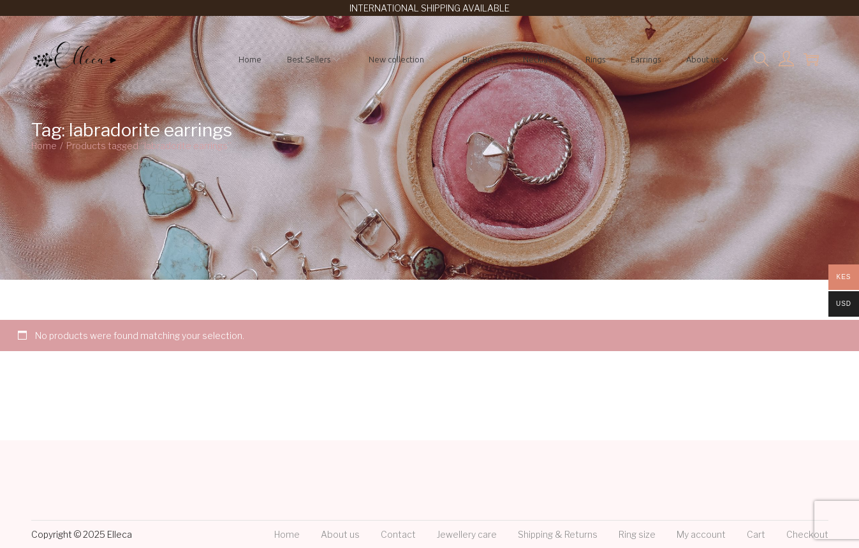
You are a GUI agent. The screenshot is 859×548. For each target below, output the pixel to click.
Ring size (637, 534)
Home (44, 145)
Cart (756, 534)
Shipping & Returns (558, 534)
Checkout (807, 534)
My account (701, 534)
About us (340, 534)
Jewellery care (467, 534)
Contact (398, 534)
